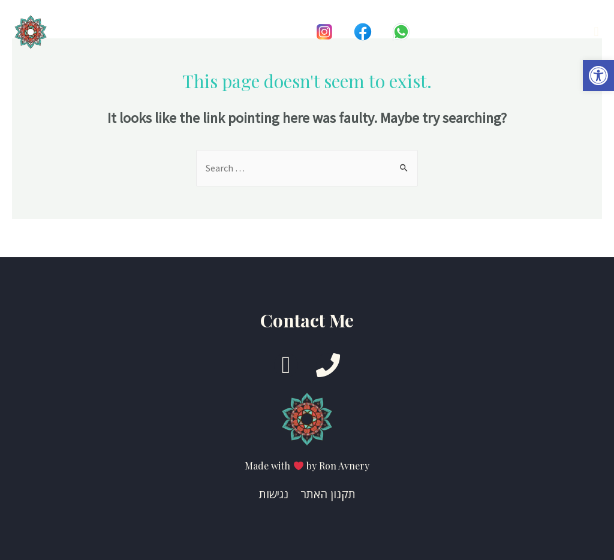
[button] (598, 75)
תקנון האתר (328, 494)
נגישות (273, 494)
